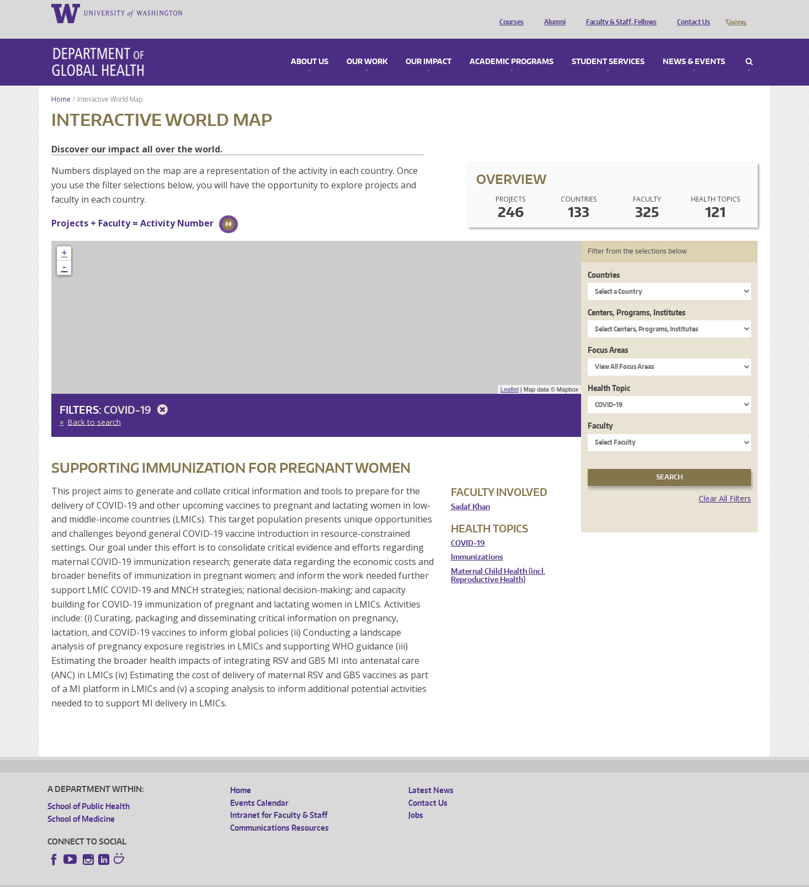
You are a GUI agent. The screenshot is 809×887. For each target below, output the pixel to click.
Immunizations (477, 541)
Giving (735, 12)
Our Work (367, 46)
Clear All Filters (725, 483)
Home (61, 83)
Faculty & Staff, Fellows (618, 12)
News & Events (694, 46)
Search (749, 46)
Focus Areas (608, 334)
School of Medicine (81, 803)
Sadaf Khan (470, 491)
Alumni (552, 12)
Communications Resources (279, 812)
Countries (604, 259)
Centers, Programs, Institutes (636, 297)
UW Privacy (193, 878)
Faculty (600, 410)
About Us (309, 46)
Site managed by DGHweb (304, 878)
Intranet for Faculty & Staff (278, 799)
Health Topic (609, 372)
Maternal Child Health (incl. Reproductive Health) (498, 560)
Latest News (431, 774)
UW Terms (238, 878)
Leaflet (510, 374)
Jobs (415, 799)
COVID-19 (138, 394)
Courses (509, 12)
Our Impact (428, 46)
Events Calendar (259, 787)
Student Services (608, 46)
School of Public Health (88, 790)
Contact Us (690, 12)
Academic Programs (511, 46)
